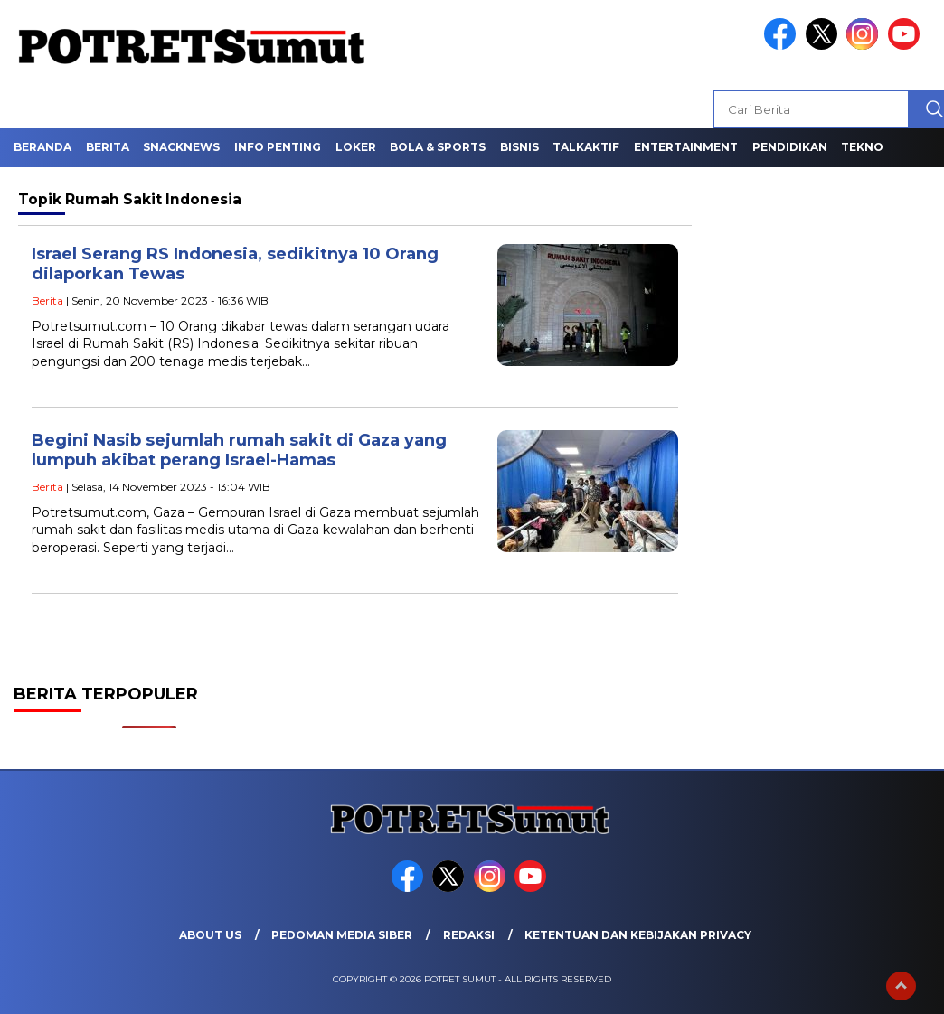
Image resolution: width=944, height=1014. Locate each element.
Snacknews (181, 147)
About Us (210, 935)
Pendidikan (789, 147)
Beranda (42, 147)
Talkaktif (585, 147)
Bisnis (519, 147)
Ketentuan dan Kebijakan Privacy (637, 935)
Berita (107, 147)
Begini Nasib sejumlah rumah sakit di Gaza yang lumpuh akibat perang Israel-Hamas (239, 450)
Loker (355, 147)
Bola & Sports (438, 147)
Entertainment (686, 147)
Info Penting (277, 147)
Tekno (862, 147)
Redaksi (469, 935)
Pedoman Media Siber (341, 935)
